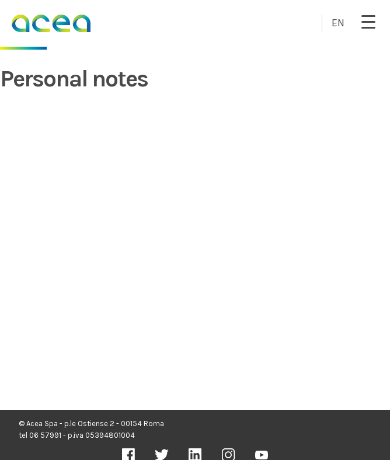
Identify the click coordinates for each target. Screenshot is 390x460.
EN (338, 22)
